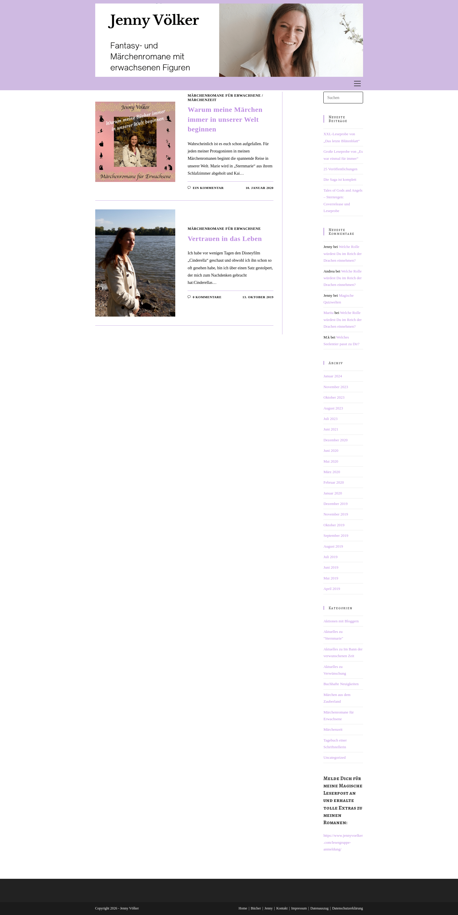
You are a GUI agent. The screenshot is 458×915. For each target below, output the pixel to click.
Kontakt (282, 908)
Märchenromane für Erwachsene (224, 95)
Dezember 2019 (335, 503)
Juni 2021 (330, 429)
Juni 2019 (330, 567)
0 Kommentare (207, 297)
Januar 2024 (332, 376)
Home (243, 908)
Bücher (256, 908)
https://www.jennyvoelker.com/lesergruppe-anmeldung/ (343, 842)
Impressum (299, 908)
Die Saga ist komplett (339, 179)
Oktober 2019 (333, 525)
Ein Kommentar (208, 188)
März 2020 (331, 472)
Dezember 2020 (335, 440)
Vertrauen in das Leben (225, 238)
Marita (328, 312)
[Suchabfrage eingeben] (343, 97)
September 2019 (335, 535)
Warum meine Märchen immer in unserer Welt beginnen (225, 119)
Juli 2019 (330, 557)
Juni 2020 (330, 450)
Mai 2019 (330, 578)
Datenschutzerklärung (347, 908)
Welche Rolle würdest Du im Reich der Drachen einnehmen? (342, 253)
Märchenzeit (202, 100)
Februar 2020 (333, 482)
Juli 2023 (330, 418)
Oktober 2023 (333, 397)
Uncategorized (334, 757)
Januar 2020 (332, 493)
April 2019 (331, 588)
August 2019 (333, 546)
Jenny (269, 908)
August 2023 (333, 408)
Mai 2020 (330, 461)
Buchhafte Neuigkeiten (340, 684)
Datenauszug (319, 908)
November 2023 (335, 387)
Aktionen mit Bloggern (341, 621)
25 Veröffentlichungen (340, 169)
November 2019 (335, 514)
